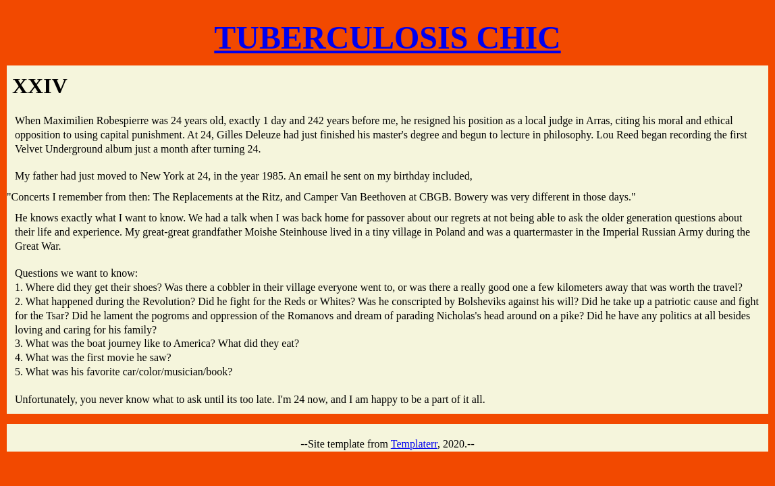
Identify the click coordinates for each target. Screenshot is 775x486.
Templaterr (414, 444)
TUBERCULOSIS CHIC (387, 37)
